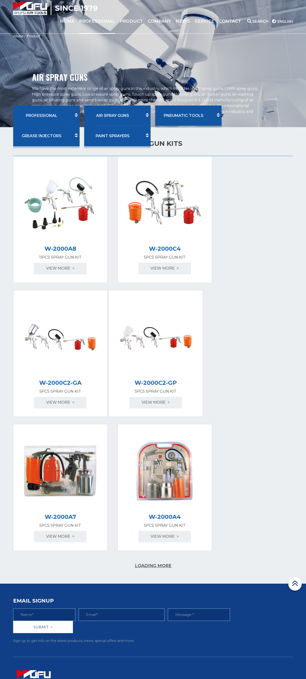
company (159, 21)
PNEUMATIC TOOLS (183, 115)
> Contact (236, 576)
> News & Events (172, 576)
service (204, 21)
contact (230, 21)
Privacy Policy (278, 669)
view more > (56, 260)
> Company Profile (174, 547)
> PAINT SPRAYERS (104, 586)
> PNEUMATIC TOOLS (107, 567)
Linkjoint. (191, 663)
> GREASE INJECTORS (107, 576)
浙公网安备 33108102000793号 (236, 663)
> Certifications (170, 557)
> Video (234, 557)
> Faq (232, 547)
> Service (235, 567)
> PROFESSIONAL (103, 547)
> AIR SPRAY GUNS (104, 557)
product (131, 21)
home (67, 21)
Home (18, 35)
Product (33, 35)
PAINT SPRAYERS (113, 136)
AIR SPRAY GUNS (112, 115)
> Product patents (174, 567)
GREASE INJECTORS (41, 136)
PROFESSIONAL (97, 21)
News (183, 21)
